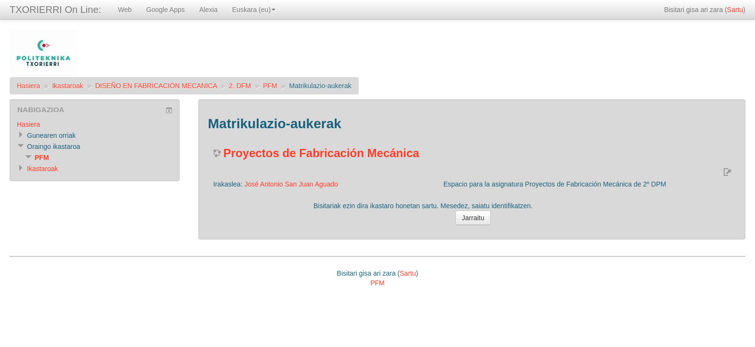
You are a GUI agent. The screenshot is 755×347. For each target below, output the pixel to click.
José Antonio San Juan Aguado (291, 184)
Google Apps (165, 9)
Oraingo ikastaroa (53, 146)
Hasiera (28, 86)
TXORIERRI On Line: (55, 9)
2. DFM (240, 86)
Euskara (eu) (253, 9)
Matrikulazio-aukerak (320, 86)
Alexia (208, 9)
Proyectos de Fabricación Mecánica (321, 153)
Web (125, 9)
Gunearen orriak (51, 135)
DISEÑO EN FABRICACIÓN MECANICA (156, 86)
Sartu (735, 9)
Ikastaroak (67, 86)
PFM (270, 86)
